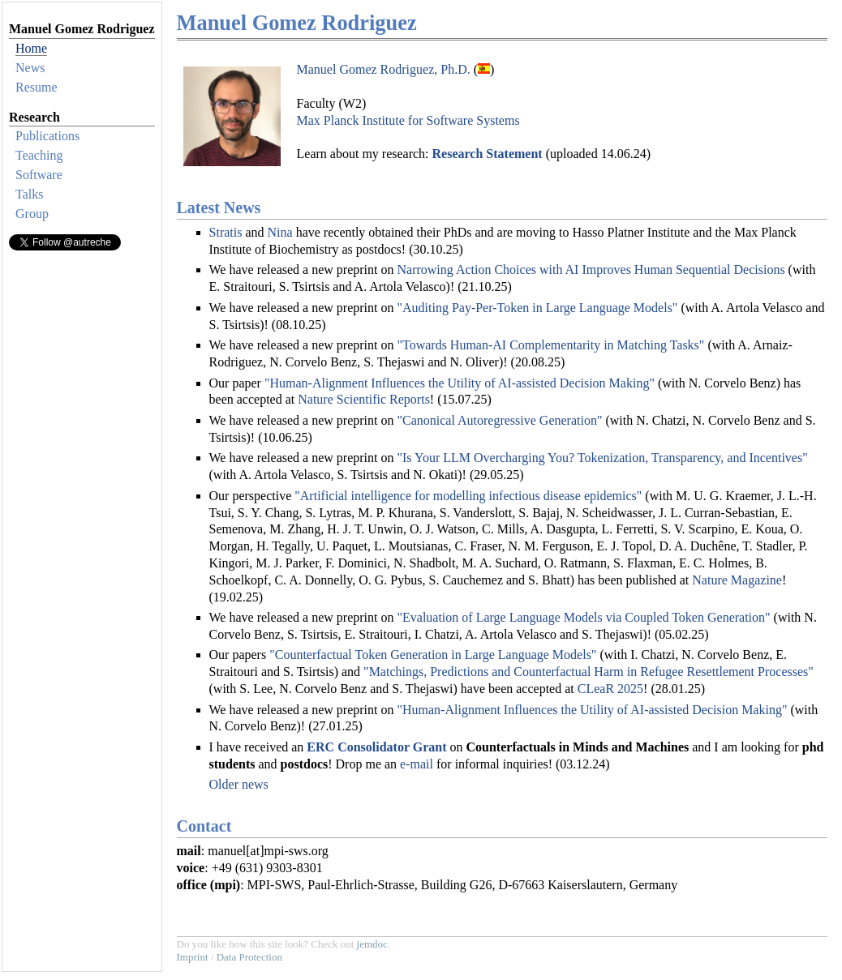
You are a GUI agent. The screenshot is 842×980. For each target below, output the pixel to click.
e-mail (416, 764)
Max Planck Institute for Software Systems (408, 120)
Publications (47, 136)
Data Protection (249, 957)
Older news (238, 784)
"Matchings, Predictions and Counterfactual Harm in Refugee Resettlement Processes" (588, 671)
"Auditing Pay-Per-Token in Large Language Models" (537, 308)
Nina (280, 232)
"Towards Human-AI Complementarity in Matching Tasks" (550, 345)
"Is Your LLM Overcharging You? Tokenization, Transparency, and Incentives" (602, 457)
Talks (29, 194)
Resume (36, 87)
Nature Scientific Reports (364, 399)
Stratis (226, 232)
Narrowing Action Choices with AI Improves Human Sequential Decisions (590, 269)
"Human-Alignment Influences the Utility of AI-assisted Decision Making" (459, 383)
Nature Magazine (737, 580)
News (30, 68)
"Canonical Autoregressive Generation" (499, 420)
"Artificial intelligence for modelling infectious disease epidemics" (468, 496)
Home (31, 48)
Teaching (38, 155)
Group (32, 213)
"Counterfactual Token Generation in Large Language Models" (432, 654)
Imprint (192, 957)
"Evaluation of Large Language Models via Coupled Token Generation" (583, 617)
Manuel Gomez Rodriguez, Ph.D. (383, 69)
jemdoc (372, 944)
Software (38, 175)
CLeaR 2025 (610, 688)
